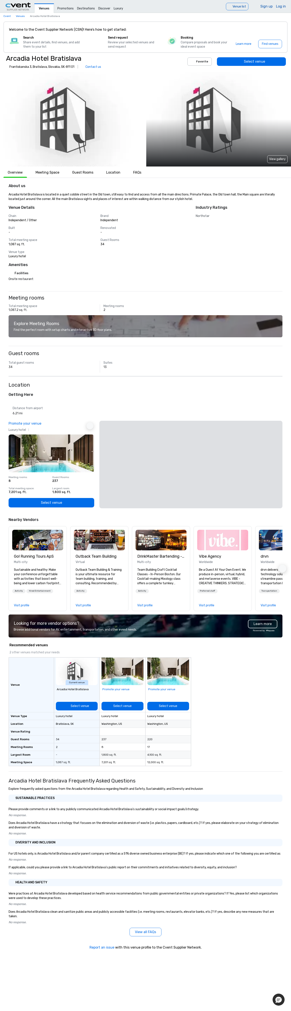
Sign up (266, 6)
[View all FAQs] (145, 932)
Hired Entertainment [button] (40, 591)
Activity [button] (19, 591)
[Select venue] (251, 61)
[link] (37, 540)
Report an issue (102, 947)
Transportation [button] (269, 591)
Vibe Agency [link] (210, 556)
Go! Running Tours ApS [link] (34, 556)
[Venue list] (237, 6)
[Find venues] (270, 44)
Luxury (118, 8)
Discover (104, 8)
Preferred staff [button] (207, 591)
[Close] (277, 29)
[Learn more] (243, 44)
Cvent (7, 16)
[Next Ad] (90, 425)
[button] (72, 119)
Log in (281, 6)
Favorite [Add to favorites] (199, 61)
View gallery (277, 159)
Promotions (65, 8)
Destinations (86, 8)
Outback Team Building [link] (96, 556)
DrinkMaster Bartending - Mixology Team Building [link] (161, 556)
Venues (44, 8)
